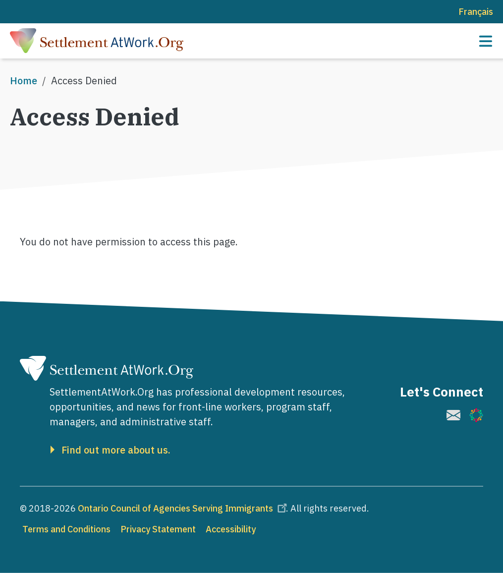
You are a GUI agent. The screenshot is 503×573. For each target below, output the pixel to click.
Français (475, 11)
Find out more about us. (115, 450)
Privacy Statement (158, 529)
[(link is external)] (453, 415)
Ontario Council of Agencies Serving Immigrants (184, 508)
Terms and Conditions (66, 529)
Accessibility (231, 529)
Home (23, 80)
